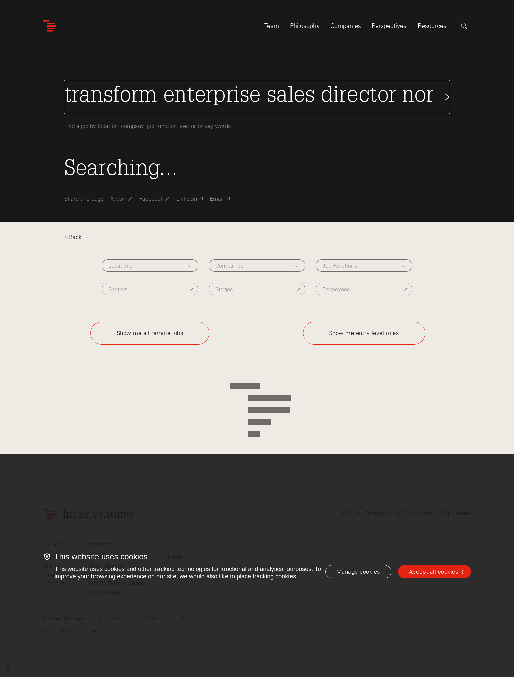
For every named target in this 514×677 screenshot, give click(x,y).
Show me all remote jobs (150, 333)
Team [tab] (271, 26)
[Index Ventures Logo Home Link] (49, 26)
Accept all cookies (433, 571)
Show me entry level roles (364, 333)
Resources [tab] (432, 26)
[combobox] (150, 265)
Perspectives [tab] (389, 26)
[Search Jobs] (257, 97)
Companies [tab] (345, 26)
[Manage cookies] (358, 571)
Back (73, 236)
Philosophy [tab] (305, 26)
